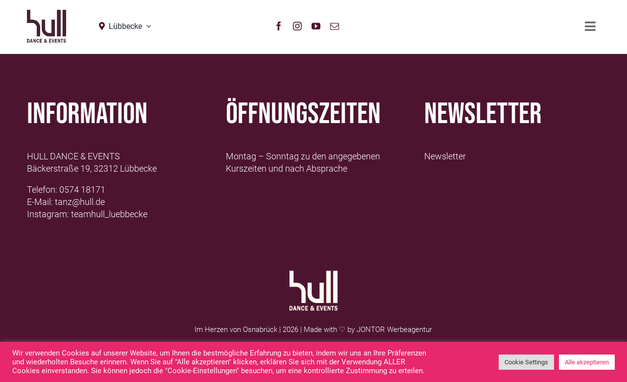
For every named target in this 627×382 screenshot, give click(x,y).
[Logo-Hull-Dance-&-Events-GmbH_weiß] (313, 275)
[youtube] (316, 26)
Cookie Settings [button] (526, 362)
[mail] (334, 26)
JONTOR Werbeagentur (394, 329)
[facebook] (278, 26)
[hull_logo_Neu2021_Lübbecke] (46, 14)
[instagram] (297, 26)
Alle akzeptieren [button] (587, 362)
